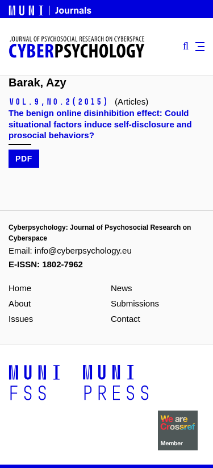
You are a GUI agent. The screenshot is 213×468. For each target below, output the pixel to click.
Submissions (135, 303)
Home (20, 288)
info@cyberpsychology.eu (83, 250)
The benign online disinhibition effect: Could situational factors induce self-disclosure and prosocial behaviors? (100, 123)
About (20, 303)
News (121, 288)
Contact (125, 319)
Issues (21, 319)
